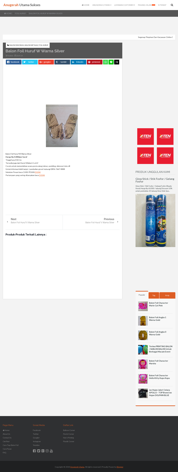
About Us (6, 434)
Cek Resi (6, 441)
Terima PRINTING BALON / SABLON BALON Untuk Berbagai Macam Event (160, 349)
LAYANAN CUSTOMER (124, 5)
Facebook (37, 430)
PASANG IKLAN (146, 5)
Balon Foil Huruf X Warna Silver (25, 222)
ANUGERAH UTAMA (101, 5)
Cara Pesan (7, 449)
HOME (85, 5)
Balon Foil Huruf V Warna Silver (99, 222)
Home (8, 13)
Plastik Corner (68, 441)
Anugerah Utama (77, 467)
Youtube (36, 445)
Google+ (36, 438)
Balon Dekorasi (16, 45)
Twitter (36, 434)
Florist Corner (68, 434)
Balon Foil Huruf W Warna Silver (45, 13)
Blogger (120, 467)
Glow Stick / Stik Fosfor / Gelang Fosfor (155, 180)
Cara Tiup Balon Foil (10, 445)
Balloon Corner (69, 430)
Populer (142, 295)
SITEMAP (162, 5)
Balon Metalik (31, 45)
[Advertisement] (89, 26)
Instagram (37, 441)
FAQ (4, 453)
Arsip (167, 295)
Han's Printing (68, 438)
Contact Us (7, 438)
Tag (153, 295)
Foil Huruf (20, 13)
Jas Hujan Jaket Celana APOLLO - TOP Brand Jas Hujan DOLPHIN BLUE (160, 392)
